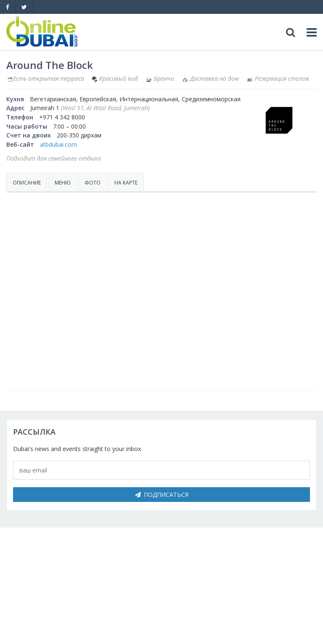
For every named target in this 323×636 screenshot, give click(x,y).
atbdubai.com (58, 144)
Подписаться (161, 495)
